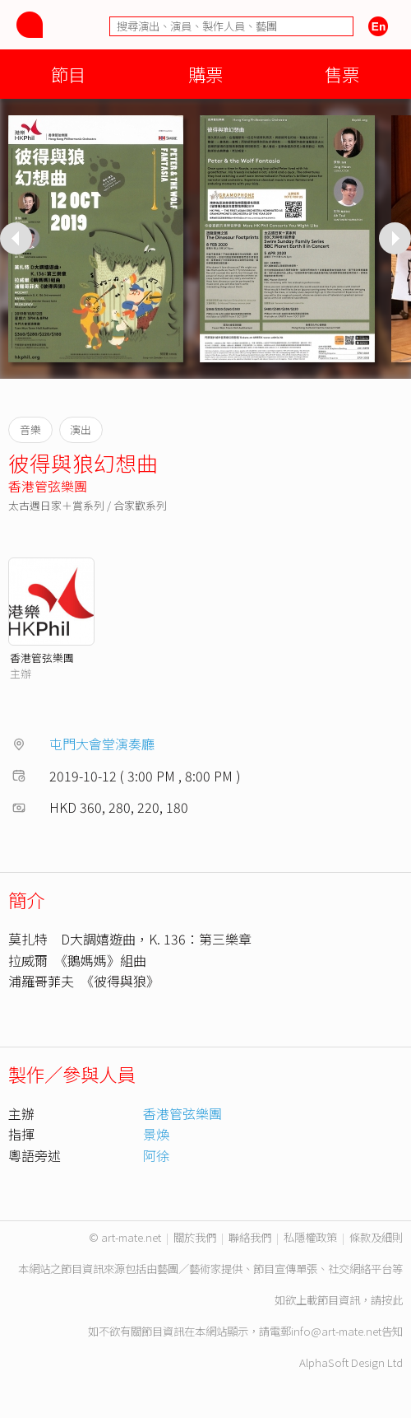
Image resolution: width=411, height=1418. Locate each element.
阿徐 (156, 1155)
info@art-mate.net (336, 1331)
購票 (205, 73)
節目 (68, 73)
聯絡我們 (250, 1237)
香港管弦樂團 (47, 486)
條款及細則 (376, 1237)
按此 (392, 1300)
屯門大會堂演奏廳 (102, 743)
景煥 (156, 1134)
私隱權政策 (310, 1237)
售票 (342, 73)
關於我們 (194, 1237)
